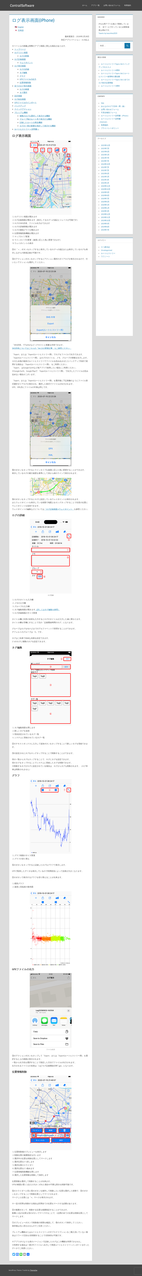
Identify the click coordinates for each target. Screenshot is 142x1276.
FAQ (102, 103)
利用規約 (127, 5)
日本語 (21, 30)
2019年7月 (105, 230)
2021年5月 (105, 176)
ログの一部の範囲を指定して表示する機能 (38, 126)
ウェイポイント (26, 62)
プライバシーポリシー (110, 128)
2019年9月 (105, 223)
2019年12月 (105, 214)
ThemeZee (33, 1270)
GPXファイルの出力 (28, 79)
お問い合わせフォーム (112, 5)
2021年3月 (105, 180)
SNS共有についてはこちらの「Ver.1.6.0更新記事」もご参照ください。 (41, 348)
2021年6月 (105, 173)
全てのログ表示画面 (22, 86)
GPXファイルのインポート (25, 102)
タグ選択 (23, 92)
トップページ (20, 49)
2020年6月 (105, 202)
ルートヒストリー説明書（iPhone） (115, 116)
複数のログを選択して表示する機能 (35, 116)
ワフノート (105, 256)
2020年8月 (105, 195)
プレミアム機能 (21, 112)
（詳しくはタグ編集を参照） (47, 609)
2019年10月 (105, 220)
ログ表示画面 (20, 66)
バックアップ (20, 106)
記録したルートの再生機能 (31, 122)
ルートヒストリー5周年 (110, 86)
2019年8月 (105, 227)
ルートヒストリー (108, 253)
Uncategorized (106, 250)
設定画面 (18, 96)
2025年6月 (105, 151)
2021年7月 (105, 170)
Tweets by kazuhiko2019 (108, 33)
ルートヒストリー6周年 (110, 70)
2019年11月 (105, 217)
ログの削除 (24, 56)
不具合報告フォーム (109, 112)
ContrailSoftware (22, 5)
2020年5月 (105, 205)
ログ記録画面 (20, 59)
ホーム (84, 5)
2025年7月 (105, 148)
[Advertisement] (114, 299)
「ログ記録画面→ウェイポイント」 (59, 509)
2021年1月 (105, 183)
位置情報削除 (25, 82)
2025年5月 (105, 155)
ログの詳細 (24, 69)
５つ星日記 (105, 247)
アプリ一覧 (95, 5)
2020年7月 (105, 198)
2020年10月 (105, 189)
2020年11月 (105, 186)
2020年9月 (105, 192)
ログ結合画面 (20, 99)
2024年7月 (105, 158)
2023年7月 (105, 161)
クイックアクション (22, 109)
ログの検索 (24, 89)
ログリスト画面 (21, 52)
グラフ (22, 76)
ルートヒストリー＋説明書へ (26, 129)
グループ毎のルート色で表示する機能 (36, 119)
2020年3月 (105, 211)
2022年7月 (105, 167)
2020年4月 (105, 208)
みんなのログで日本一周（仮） (113, 106)
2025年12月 (105, 145)
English (21, 27)
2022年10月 (105, 164)
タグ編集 (23, 72)
